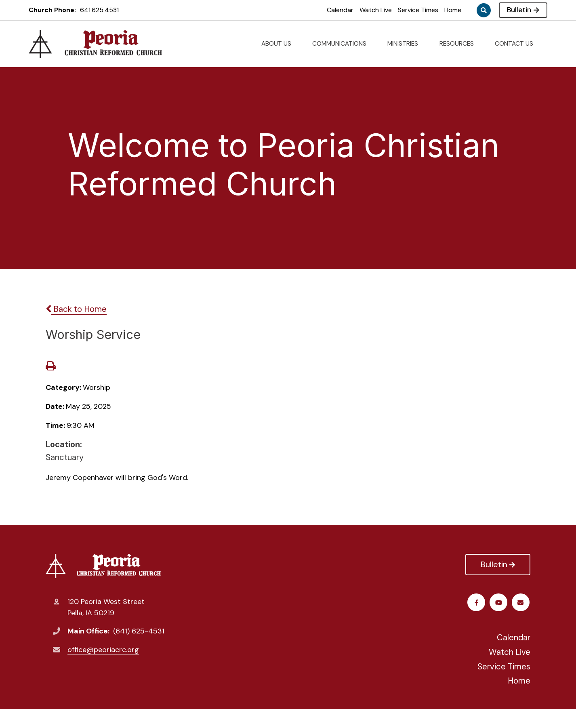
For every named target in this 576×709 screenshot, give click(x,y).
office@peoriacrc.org (103, 649)
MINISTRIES (406, 44)
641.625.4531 (99, 10)
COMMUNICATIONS (342, 44)
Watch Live (375, 10)
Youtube (499, 603)
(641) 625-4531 (138, 631)
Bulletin (523, 10)
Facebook (477, 603)
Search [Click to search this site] (484, 10)
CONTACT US (517, 44)
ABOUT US (279, 44)
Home (452, 10)
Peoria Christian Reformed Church (103, 566)
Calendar (340, 10)
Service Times (418, 10)
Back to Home (76, 309)
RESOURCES (459, 44)
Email (522, 603)
